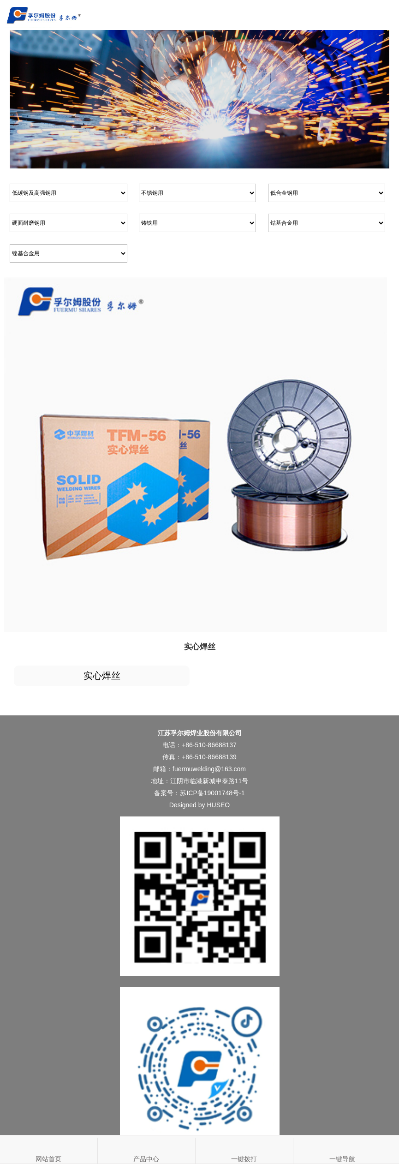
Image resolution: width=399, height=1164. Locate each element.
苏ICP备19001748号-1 (212, 793)
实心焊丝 (101, 676)
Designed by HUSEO (199, 805)
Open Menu (384, 15)
